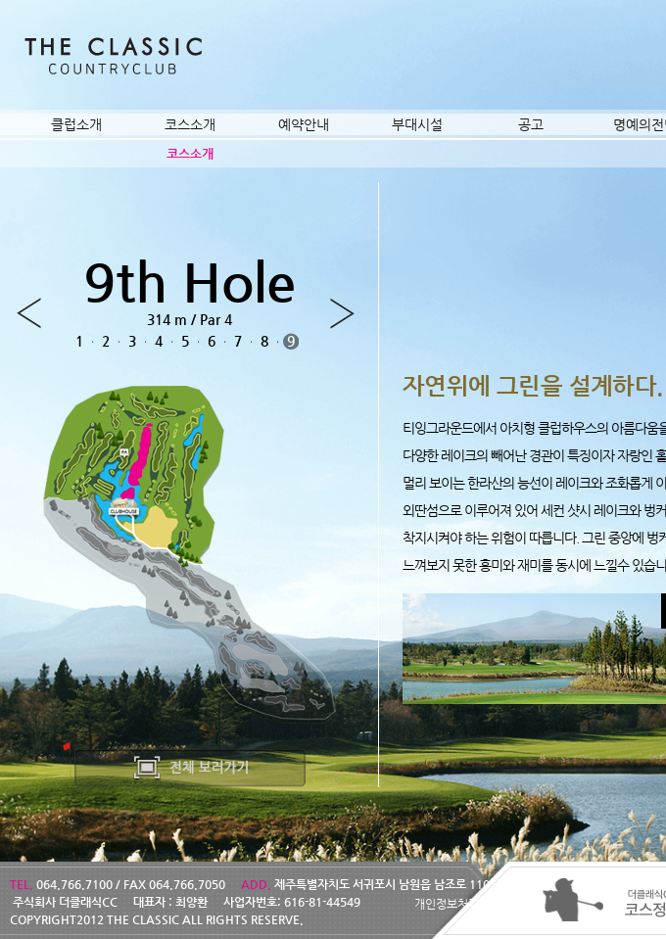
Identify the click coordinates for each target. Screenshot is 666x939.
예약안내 (303, 124)
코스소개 (190, 124)
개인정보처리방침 (457, 904)
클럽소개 (76, 124)
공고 (531, 124)
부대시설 (417, 124)
